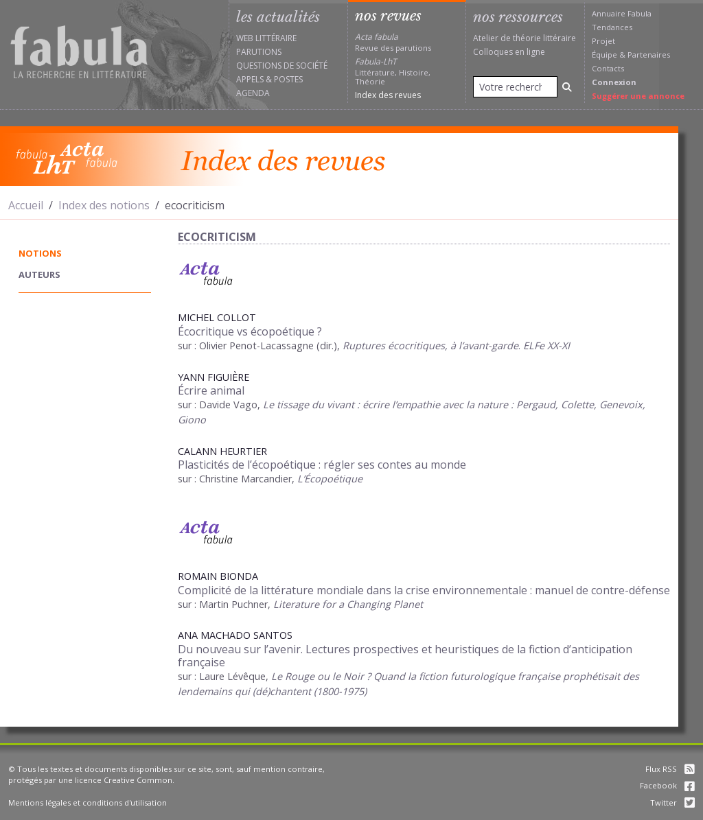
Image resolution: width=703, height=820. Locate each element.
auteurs (39, 274)
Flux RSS (670, 769)
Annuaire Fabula (622, 13)
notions (40, 253)
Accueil (25, 205)
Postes (288, 79)
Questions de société (281, 65)
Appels (250, 79)
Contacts (608, 68)
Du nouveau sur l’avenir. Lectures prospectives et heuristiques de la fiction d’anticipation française (405, 656)
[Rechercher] (567, 86)
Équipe (604, 54)
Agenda (253, 93)
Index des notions (104, 205)
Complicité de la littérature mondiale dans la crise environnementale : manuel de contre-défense (424, 590)
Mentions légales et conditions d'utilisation (87, 802)
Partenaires (648, 54)
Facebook (667, 785)
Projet (603, 41)
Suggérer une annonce (638, 96)
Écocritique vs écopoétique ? (250, 331)
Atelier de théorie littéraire (524, 38)
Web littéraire (266, 38)
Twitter (672, 802)
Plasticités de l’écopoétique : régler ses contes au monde (322, 464)
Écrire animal (211, 390)
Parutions (258, 52)
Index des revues (388, 95)
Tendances (612, 27)
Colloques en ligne (509, 52)
